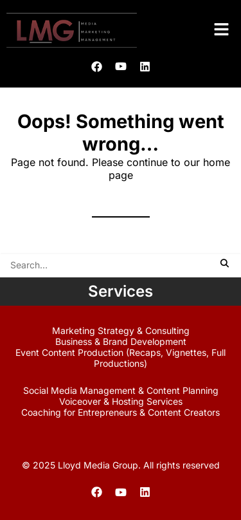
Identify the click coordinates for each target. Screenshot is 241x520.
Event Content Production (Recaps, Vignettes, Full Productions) (120, 358)
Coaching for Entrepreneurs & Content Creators (120, 412)
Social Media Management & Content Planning (121, 390)
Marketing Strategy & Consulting (121, 330)
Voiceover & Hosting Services (121, 401)
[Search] (120, 264)
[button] (222, 30)
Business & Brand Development (120, 341)
